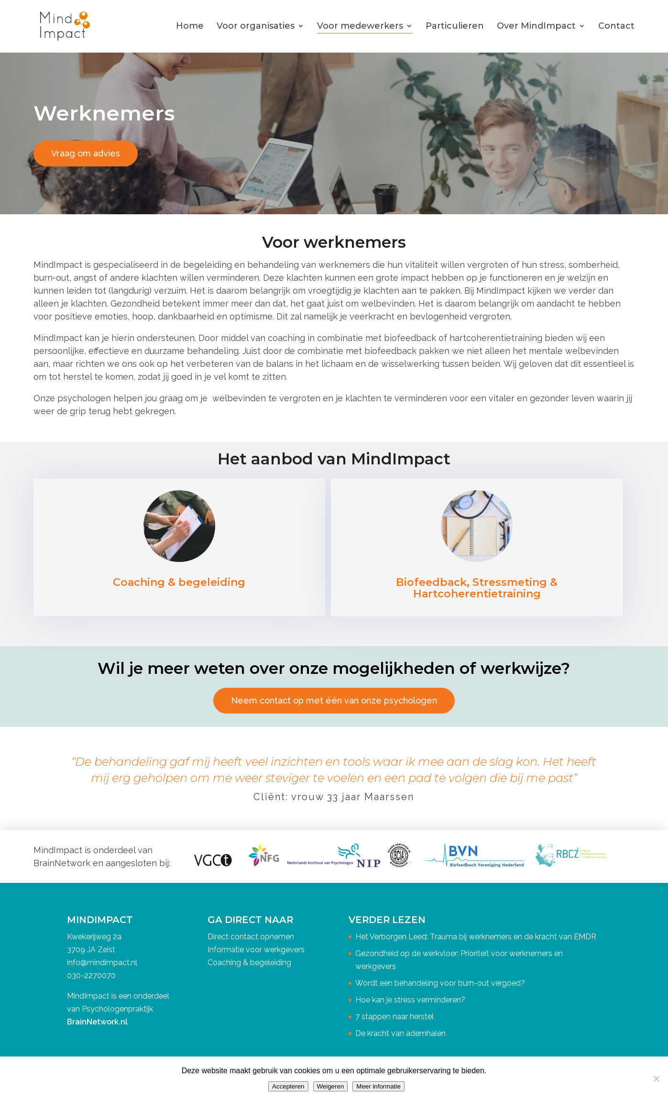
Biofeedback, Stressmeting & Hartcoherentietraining (477, 588)
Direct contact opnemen (251, 936)
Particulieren (455, 26)
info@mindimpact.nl (102, 962)
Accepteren (288, 1086)
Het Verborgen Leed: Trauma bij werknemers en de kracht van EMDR (475, 936)
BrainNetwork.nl (97, 1021)
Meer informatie (378, 1086)
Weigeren (330, 1086)
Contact (616, 26)
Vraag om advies (85, 153)
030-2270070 (91, 975)
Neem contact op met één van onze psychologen (334, 700)
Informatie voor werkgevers (256, 949)
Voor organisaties (256, 26)
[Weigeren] (656, 1078)
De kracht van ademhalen (400, 1033)
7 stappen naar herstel (394, 1016)
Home (190, 26)
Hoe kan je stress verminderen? (410, 999)
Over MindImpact (536, 26)
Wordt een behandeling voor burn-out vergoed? (440, 983)
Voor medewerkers (360, 26)
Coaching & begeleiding (179, 582)
